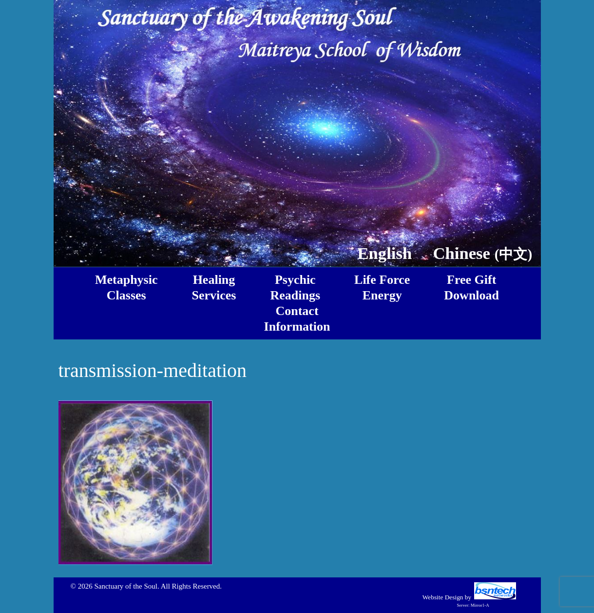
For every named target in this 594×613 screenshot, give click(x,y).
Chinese (483, 253)
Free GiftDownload (471, 287)
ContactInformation (297, 319)
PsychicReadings (295, 287)
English (384, 253)
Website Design (442, 597)
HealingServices (214, 287)
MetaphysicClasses (126, 287)
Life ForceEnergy (382, 287)
